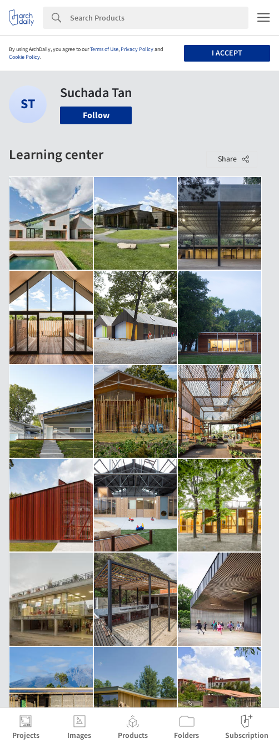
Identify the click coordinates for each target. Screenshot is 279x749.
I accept (227, 53)
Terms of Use (104, 49)
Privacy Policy (137, 49)
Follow (96, 115)
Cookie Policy (24, 57)
